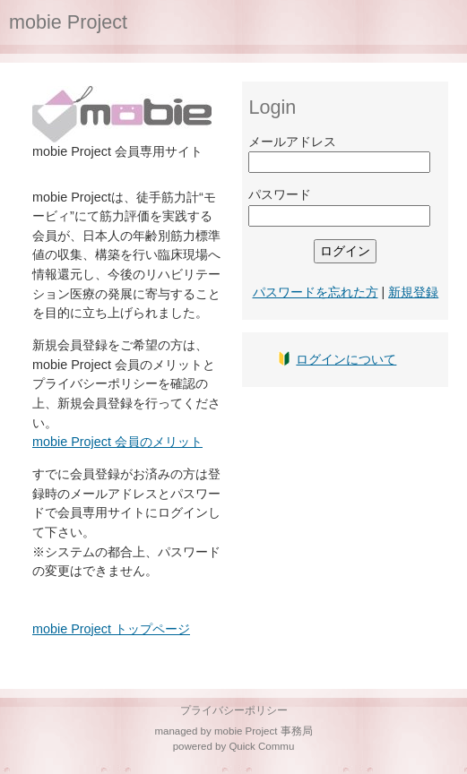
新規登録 (413, 292)
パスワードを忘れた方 (315, 292)
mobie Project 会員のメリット (117, 441)
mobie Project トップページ (111, 629)
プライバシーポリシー (234, 710)
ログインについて (346, 359)
